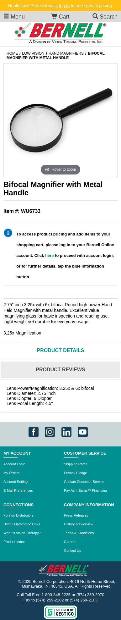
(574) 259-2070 (90, 594)
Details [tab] (60, 350)
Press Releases (76, 515)
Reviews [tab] (60, 369)
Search (105, 16)
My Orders (11, 473)
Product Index (14, 542)
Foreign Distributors (18, 515)
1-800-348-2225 (56, 594)
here (49, 255)
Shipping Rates (75, 464)
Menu (14, 16)
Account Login (14, 464)
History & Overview (78, 524)
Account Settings (16, 482)
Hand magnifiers (66, 53)
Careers (70, 542)
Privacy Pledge (75, 473)
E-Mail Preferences (18, 490)
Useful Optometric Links (21, 524)
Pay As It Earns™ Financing (85, 490)
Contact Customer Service (84, 482)
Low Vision (33, 53)
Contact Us (72, 550)
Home (12, 53)
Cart (60, 16)
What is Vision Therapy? (22, 533)
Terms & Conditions (79, 533)
